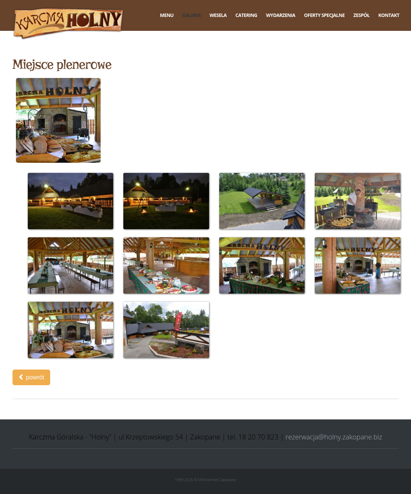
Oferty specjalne (324, 15)
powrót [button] (31, 377)
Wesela (217, 15)
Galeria (191, 15)
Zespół (361, 15)
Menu (166, 15)
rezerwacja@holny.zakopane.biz (334, 436)
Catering (246, 15)
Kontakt (388, 15)
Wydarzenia (280, 15)
